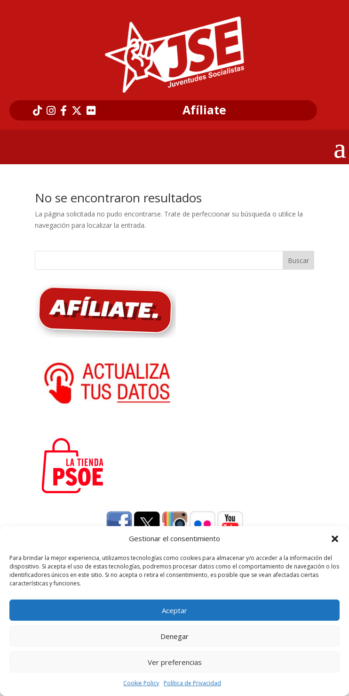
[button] (335, 539)
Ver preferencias (175, 662)
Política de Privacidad (192, 683)
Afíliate (204, 110)
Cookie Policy (141, 683)
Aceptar (174, 610)
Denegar (174, 636)
